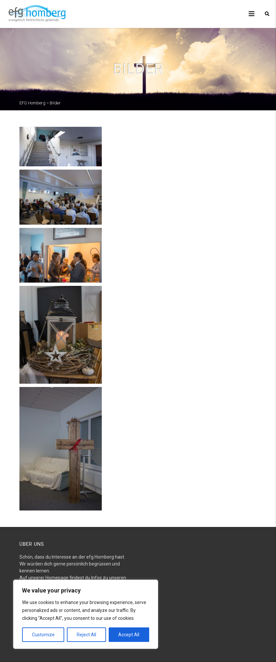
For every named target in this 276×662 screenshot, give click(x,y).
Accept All (128, 634)
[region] (85, 614)
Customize (43, 634)
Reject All (86, 634)
